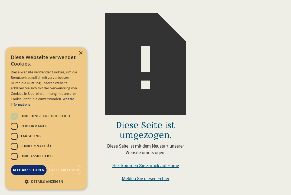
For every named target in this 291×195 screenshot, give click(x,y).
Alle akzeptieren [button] (29, 170)
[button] (46, 181)
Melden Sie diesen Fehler (145, 178)
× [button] (81, 53)
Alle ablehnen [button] (65, 170)
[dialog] (46, 118)
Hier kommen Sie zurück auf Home (145, 165)
